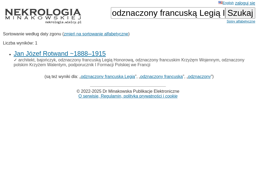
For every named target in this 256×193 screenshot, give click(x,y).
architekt (26, 60)
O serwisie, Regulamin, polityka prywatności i (128, 96)
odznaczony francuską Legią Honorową (95, 60)
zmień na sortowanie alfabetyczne (96, 34)
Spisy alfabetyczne (241, 21)
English (226, 3)
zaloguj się (245, 3)
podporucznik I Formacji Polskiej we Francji (109, 64)
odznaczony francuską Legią (108, 76)
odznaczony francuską (161, 76)
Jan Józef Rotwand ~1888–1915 (60, 53)
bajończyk (46, 60)
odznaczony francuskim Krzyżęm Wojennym (177, 60)
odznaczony (199, 76)
